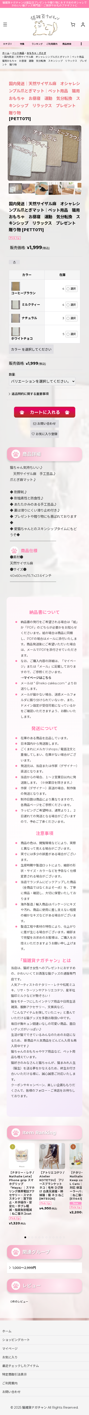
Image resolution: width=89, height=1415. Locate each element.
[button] (5, 24)
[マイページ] (83, 24)
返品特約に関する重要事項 (29, 394)
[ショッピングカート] (73, 24)
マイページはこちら (37, 678)
